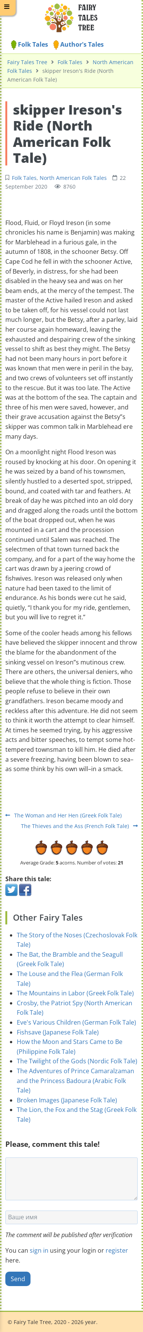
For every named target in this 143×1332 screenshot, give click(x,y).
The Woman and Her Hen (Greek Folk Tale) (63, 815)
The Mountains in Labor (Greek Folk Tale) (75, 993)
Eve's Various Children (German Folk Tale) (76, 1022)
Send (18, 1279)
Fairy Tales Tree (27, 62)
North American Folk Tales (73, 177)
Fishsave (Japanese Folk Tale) (58, 1032)
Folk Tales (29, 44)
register (117, 1250)
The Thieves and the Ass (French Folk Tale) (79, 826)
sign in (39, 1250)
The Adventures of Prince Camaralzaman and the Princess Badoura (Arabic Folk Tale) (75, 1080)
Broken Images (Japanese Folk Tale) (67, 1100)
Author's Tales (78, 44)
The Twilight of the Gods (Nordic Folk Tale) (77, 1061)
